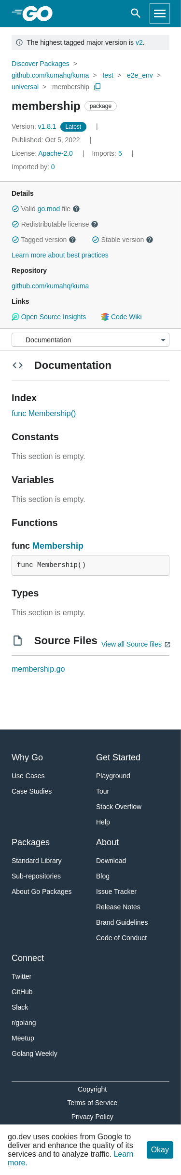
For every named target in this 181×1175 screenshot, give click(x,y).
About (107, 842)
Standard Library (37, 860)
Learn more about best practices (60, 255)
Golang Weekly (34, 1053)
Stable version (122, 239)
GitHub (22, 992)
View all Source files (131, 644)
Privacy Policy (92, 1117)
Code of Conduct (121, 938)
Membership (58, 546)
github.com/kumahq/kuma (50, 75)
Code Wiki (121, 317)
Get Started (118, 757)
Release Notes (118, 907)
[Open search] (135, 13)
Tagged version (44, 239)
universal (25, 87)
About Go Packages (42, 891)
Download (111, 860)
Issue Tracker (116, 891)
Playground (113, 776)
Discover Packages (41, 64)
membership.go (38, 669)
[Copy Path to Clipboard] (97, 86)
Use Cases (28, 776)
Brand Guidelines (122, 922)
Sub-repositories (36, 876)
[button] (15, 209)
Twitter (21, 976)
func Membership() (44, 413)
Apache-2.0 (55, 153)
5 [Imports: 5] (108, 153)
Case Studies (32, 791)
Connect (28, 958)
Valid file (46, 209)
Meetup (23, 1038)
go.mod (49, 209)
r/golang (24, 1022)
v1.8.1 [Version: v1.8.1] (35, 126)
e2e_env (140, 75)
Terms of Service (92, 1103)
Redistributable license (55, 224)
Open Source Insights (49, 317)
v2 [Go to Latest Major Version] (139, 42)
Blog (103, 876)
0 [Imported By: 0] (33, 167)
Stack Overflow (118, 806)
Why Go (27, 757)
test (107, 75)
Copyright (92, 1089)
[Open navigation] (159, 13)
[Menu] (90, 340)
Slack (20, 1007)
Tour (102, 791)
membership (70, 87)
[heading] (41, 13)
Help (103, 822)
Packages (31, 842)
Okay (160, 1150)
